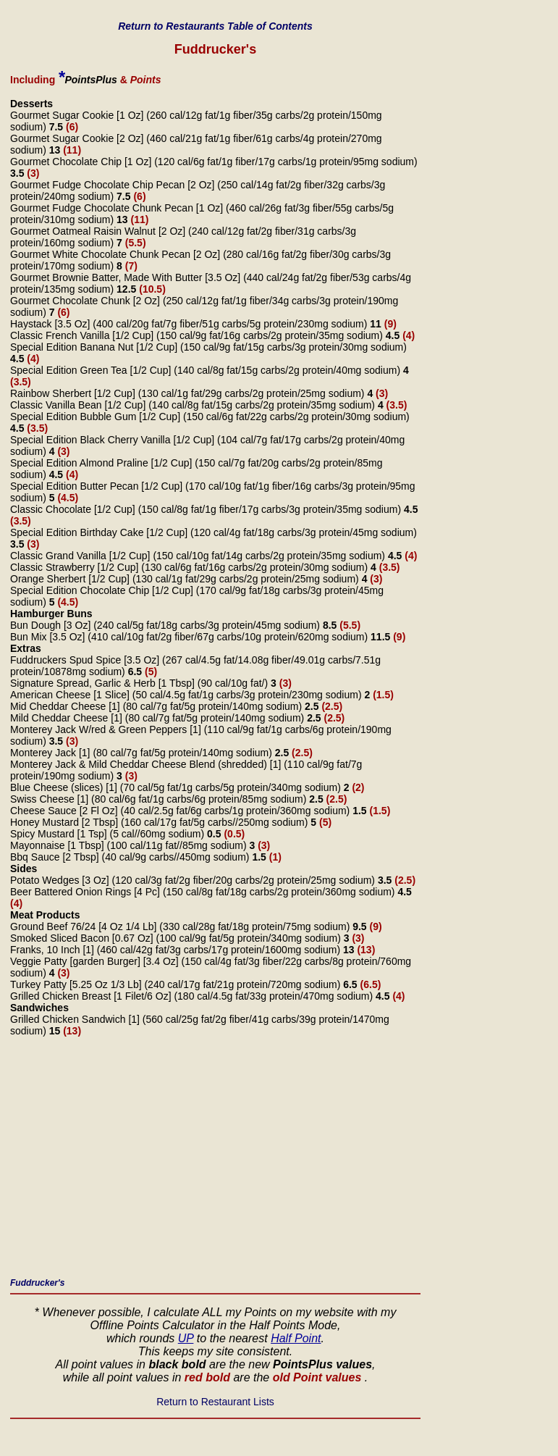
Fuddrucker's (37, 1283)
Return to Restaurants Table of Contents (215, 26)
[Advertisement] (215, 1161)
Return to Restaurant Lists (215, 1401)
